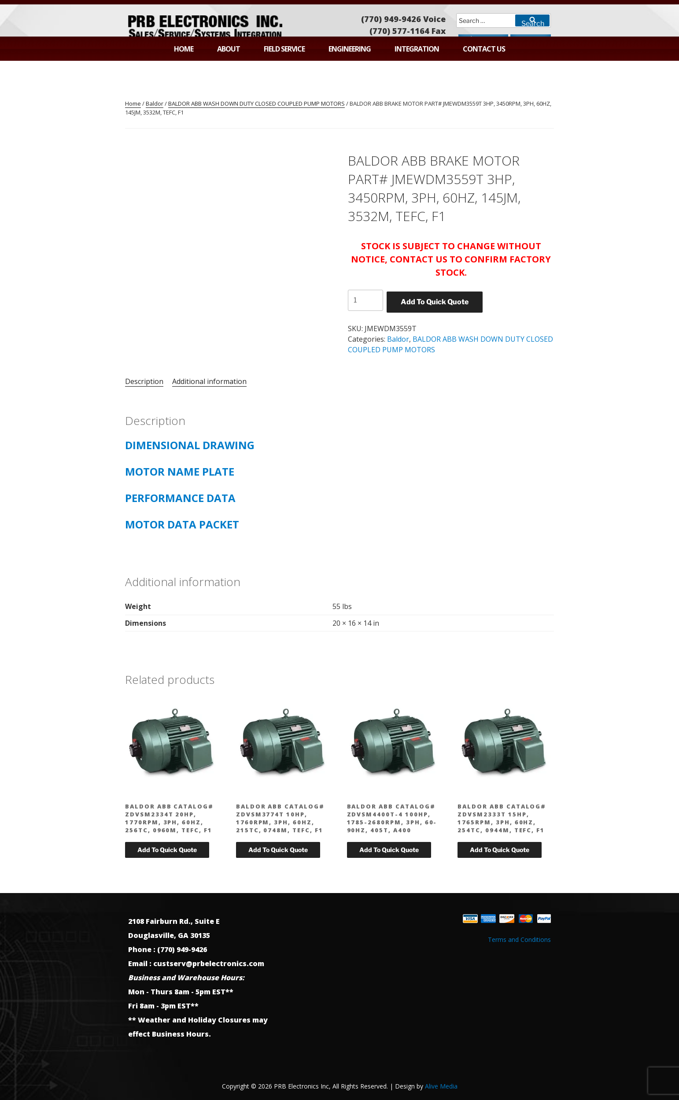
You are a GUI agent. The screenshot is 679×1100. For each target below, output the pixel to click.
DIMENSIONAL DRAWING (193, 445)
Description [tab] (144, 381)
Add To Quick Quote (435, 302)
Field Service (284, 49)
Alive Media (441, 1086)
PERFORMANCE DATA (180, 498)
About (228, 49)
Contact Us (484, 49)
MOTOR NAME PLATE (179, 471)
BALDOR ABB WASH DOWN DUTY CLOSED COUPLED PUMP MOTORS (256, 103)
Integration (417, 49)
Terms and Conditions (519, 939)
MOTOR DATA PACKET (182, 524)
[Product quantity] (365, 300)
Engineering (349, 49)
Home (183, 49)
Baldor (154, 103)
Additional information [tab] (209, 381)
